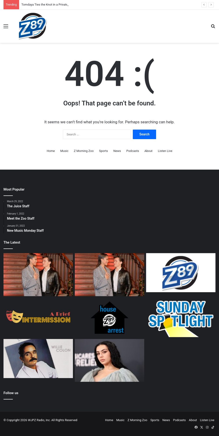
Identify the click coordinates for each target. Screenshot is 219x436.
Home (51, 151)
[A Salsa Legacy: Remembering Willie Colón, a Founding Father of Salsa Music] (38, 358)
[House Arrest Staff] (109, 317)
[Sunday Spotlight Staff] (181, 317)
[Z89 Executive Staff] (181, 272)
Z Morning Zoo (84, 151)
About (148, 151)
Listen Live (165, 151)
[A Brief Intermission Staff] (38, 317)
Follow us (10, 393)
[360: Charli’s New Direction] (109, 360)
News (117, 151)
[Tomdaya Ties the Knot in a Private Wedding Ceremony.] (38, 274)
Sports (103, 151)
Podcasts (132, 151)
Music (64, 151)
